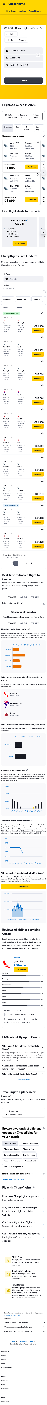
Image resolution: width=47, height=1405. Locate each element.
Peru (31, 1342)
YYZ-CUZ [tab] (23, 597)
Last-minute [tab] (26, 128)
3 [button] (26, 563)
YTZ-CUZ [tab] (35, 597)
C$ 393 (8, 28)
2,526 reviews (20, 965)
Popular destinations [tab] (12, 1161)
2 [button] (20, 563)
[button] (4, 4)
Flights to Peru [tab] (28, 1149)
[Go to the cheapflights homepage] (18, 4)
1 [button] (15, 563)
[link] (20, 243)
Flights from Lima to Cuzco (13, 1179)
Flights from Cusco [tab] (11, 1149)
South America (22, 1342)
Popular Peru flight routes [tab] (14, 1167)
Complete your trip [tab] (11, 1155)
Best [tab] (17, 127)
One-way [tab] (38, 128)
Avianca (17, 957)
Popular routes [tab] (29, 1155)
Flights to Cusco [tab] (10, 1143)
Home (13, 1342)
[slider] (44, 291)
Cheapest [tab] (8, 127)
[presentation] (41, 28)
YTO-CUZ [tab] (12, 597)
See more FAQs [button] (24, 1079)
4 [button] (31, 563)
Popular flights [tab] (30, 1161)
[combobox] (11, 34)
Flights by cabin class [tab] (29, 1143)
